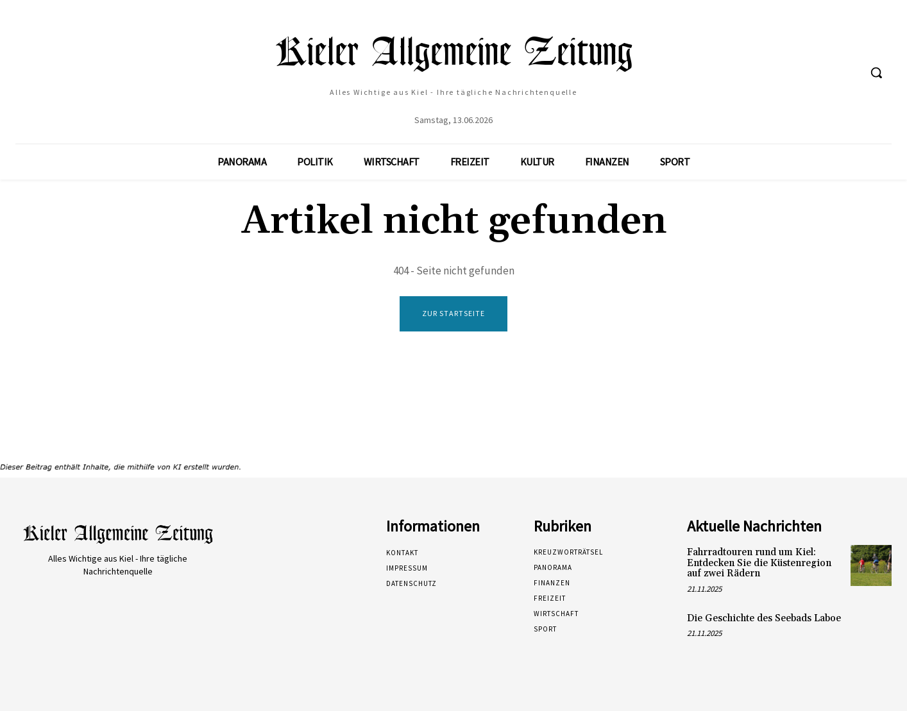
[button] (876, 72)
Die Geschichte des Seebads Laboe (764, 618)
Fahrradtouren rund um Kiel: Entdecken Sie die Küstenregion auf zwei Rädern (759, 563)
